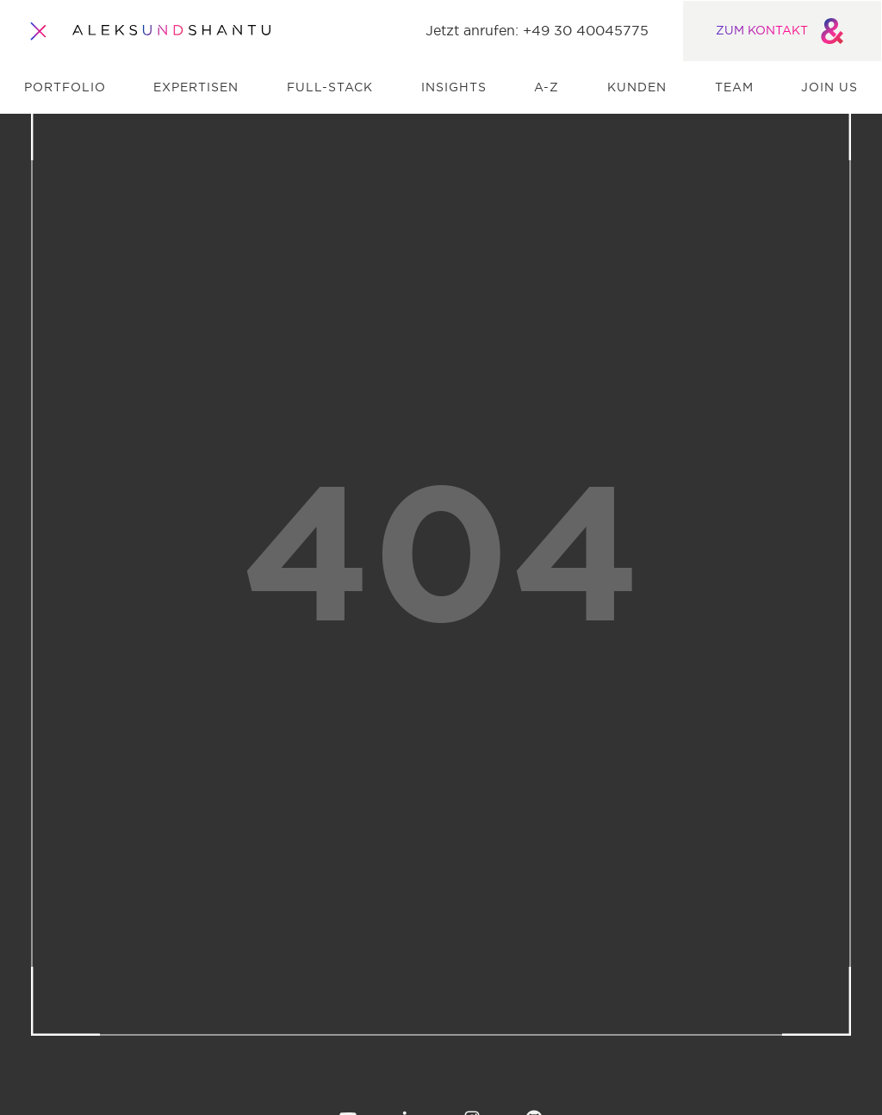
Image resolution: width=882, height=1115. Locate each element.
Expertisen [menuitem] (196, 88)
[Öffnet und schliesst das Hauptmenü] (39, 31)
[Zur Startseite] (171, 31)
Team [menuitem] (734, 88)
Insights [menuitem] (454, 88)
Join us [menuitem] (829, 88)
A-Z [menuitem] (546, 88)
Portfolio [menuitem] (65, 88)
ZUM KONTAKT (782, 31)
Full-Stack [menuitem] (330, 88)
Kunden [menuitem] (637, 88)
